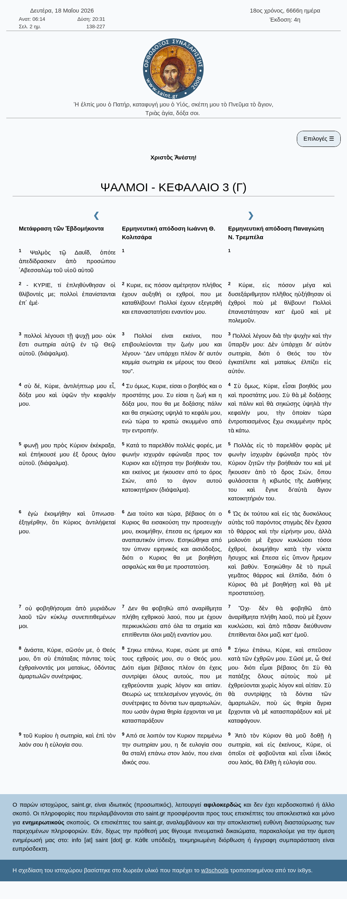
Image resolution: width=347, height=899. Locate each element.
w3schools (215, 870)
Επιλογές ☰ (318, 138)
